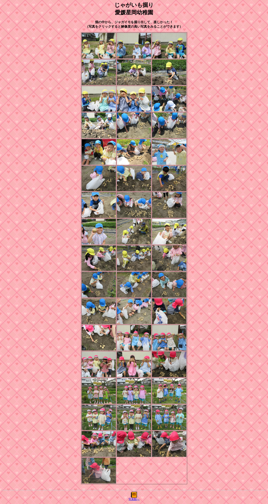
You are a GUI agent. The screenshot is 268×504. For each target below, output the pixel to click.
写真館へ (134, 499)
